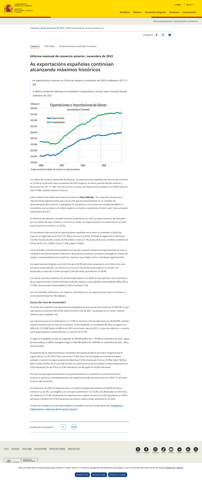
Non (74, 426)
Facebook (146, 452)
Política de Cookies (57, 448)
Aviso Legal (27, 448)
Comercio (174, 12)
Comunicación (189, 12)
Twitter (138, 452)
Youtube (171, 452)
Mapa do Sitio (74, 448)
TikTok (163, 452)
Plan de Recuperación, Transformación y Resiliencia (175, 21)
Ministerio (125, 12)
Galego (178, 4)
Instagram (155, 452)
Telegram (179, 452)
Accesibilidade (40, 448)
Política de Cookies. (174, 467)
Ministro (137, 12)
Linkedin (188, 452)
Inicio (6, 448)
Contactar (15, 448)
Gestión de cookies (118, 474)
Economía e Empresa (155, 12)
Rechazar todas (99, 474)
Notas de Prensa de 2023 (52, 28)
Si (64, 426)
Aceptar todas (82, 474)
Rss (196, 452)
